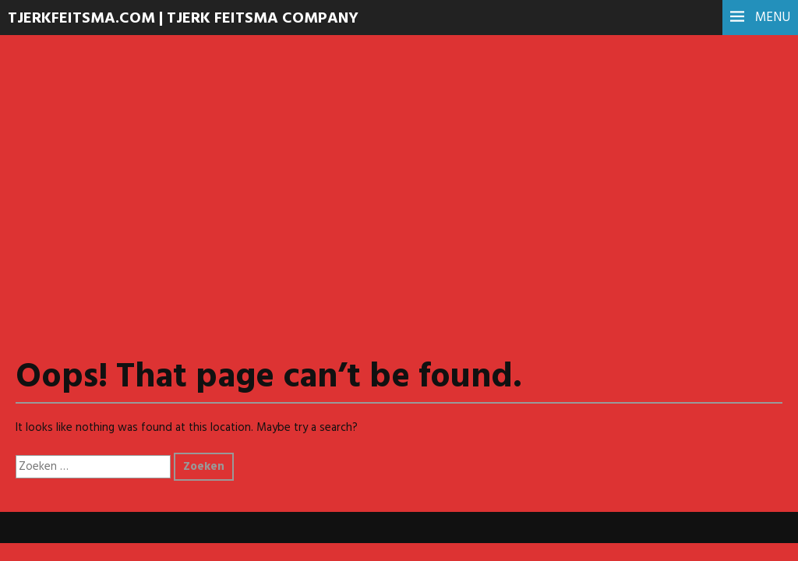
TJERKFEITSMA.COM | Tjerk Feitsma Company (183, 18)
